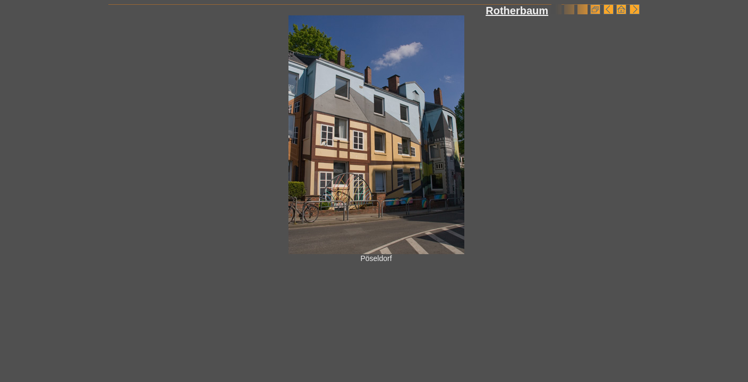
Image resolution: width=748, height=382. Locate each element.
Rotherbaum (517, 10)
